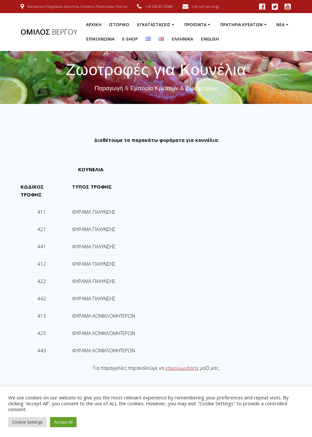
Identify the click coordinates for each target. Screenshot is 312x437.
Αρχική (93, 24)
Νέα (280, 24)
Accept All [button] (63, 422)
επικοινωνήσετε (182, 368)
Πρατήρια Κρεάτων (241, 24)
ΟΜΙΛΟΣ (49, 32)
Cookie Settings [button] (27, 422)
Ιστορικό (119, 24)
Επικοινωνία (100, 39)
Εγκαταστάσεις (153, 24)
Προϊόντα (195, 24)
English (210, 39)
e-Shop (130, 39)
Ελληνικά (182, 39)
